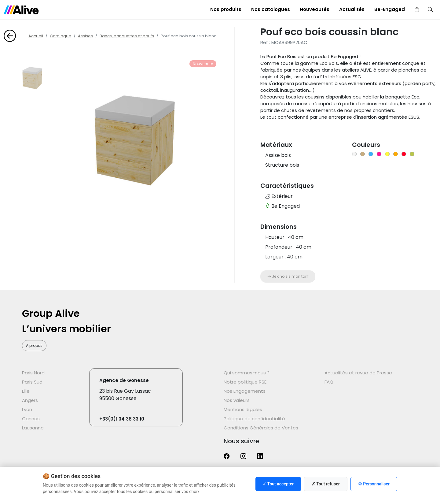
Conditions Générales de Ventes (261, 428)
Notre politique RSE (245, 382)
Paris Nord (33, 372)
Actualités (352, 9)
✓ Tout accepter (278, 483)
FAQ (328, 382)
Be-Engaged (389, 9)
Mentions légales (243, 409)
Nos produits (225, 9)
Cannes (31, 418)
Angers (30, 400)
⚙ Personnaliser (374, 483)
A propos (34, 345)
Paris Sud (32, 382)
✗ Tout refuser (326, 483)
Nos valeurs (237, 400)
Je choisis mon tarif (288, 276)
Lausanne (33, 428)
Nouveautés (314, 9)
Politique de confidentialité (254, 418)
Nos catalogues (270, 9)
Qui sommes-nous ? (247, 372)
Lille (26, 391)
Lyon (27, 409)
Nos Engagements (245, 391)
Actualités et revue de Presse (358, 372)
